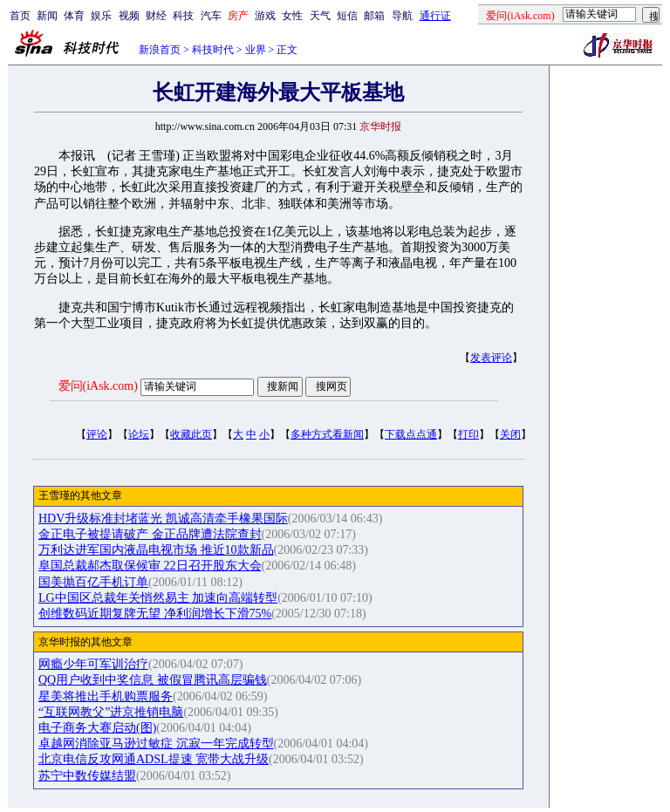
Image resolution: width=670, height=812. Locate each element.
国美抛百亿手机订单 (93, 582)
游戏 (265, 16)
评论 (96, 434)
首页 (20, 16)
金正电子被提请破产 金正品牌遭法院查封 (150, 534)
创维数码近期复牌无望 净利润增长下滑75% (154, 613)
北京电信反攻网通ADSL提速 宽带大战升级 (153, 759)
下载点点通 (411, 434)
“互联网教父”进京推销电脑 (110, 712)
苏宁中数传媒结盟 (87, 775)
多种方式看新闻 (327, 434)
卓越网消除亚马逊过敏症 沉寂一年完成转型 (156, 743)
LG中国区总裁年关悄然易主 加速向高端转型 (157, 597)
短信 (347, 16)
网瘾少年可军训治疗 (93, 664)
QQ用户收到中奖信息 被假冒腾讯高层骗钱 (152, 679)
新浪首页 (160, 50)
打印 (468, 434)
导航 (402, 16)
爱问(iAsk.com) (98, 385)
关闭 (510, 434)
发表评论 (491, 357)
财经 (156, 16)
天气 (320, 16)
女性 (292, 16)
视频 (129, 16)
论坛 (138, 434)
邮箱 (374, 16)
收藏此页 (191, 434)
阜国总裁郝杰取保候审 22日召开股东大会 (150, 565)
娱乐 (101, 16)
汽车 (211, 16)
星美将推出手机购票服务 (105, 696)
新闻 (47, 16)
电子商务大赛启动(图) (97, 727)
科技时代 (213, 50)
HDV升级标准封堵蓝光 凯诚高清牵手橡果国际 (163, 518)
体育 (74, 16)
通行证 (435, 16)
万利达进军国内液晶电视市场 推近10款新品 (156, 549)
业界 (255, 50)
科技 (183, 16)
